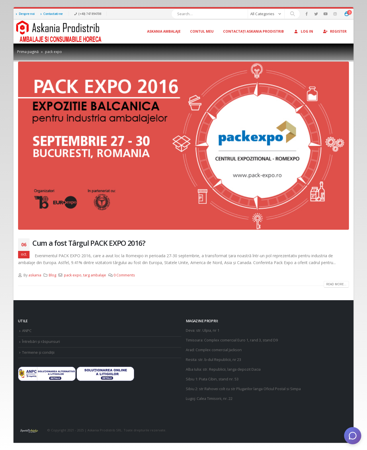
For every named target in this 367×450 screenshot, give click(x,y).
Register (335, 31)
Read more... (336, 284)
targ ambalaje (94, 275)
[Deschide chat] (352, 435)
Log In (303, 31)
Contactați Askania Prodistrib (253, 31)
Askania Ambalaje (164, 31)
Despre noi (25, 13)
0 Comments (124, 275)
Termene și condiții (38, 352)
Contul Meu (202, 31)
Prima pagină (28, 51)
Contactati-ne (51, 13)
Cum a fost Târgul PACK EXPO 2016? (88, 243)
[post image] (183, 146)
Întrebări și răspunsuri (41, 341)
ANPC (27, 330)
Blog (52, 275)
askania (34, 275)
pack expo (72, 275)
